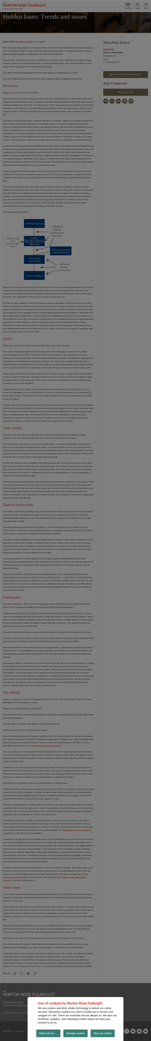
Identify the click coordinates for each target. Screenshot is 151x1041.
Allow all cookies (103, 1033)
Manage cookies (75, 1033)
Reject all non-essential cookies (50, 1033)
